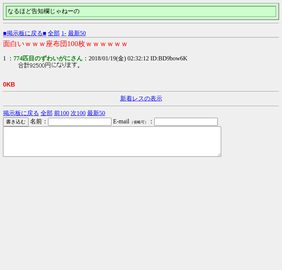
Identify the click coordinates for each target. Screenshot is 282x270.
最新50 (77, 33)
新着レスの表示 (141, 98)
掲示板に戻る (21, 113)
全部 (54, 33)
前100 (61, 113)
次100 (78, 113)
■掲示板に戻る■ (24, 33)
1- (63, 33)
